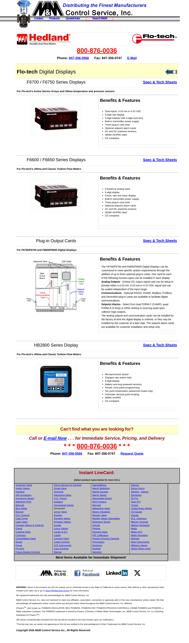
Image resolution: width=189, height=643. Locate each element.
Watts (146, 536)
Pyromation (111, 549)
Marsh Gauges (113, 499)
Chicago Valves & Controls (43, 532)
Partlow (109, 536)
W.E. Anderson (151, 526)
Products (54, 18)
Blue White (35, 516)
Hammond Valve (76, 502)
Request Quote (138, 461)
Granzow (72, 499)
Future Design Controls (41, 559)
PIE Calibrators (113, 543)
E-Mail (139, 58)
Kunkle (71, 532)
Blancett (33, 512)
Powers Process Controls (118, 546)
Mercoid (109, 512)
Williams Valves (151, 553)
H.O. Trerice (73, 506)
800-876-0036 (104, 50)
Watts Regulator (151, 543)
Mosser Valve (112, 522)
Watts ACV (149, 539)
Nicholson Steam (114, 529)
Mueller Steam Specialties (119, 526)
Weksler (147, 546)
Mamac (71, 559)
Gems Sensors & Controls (81, 492)
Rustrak (109, 556)
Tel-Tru (147, 506)
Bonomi (33, 519)
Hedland (71, 509)
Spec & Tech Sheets (160, 82)
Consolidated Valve (39, 546)
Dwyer (32, 549)
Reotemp (110, 553)
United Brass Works (153, 516)
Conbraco (34, 543)
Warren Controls (152, 529)
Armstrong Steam (38, 506)
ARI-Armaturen (37, 502)
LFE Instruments (76, 553)
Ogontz (109, 532)
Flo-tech (33, 556)
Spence (147, 492)
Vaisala (147, 522)
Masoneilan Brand (114, 506)
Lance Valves (74, 536)
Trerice (147, 512)
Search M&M (99, 18)
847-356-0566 (86, 58)
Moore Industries (114, 519)
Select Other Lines (153, 556)
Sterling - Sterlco (152, 499)
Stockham (148, 502)
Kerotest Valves (75, 526)
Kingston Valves (75, 529)
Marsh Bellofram (114, 496)
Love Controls (74, 556)
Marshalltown (112, 492)
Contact (38, 18)
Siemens (109, 559)
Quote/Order (73, 18)
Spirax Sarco (150, 496)
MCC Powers (112, 509)
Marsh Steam (112, 502)
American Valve (37, 492)
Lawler (70, 543)
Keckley (71, 522)
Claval (32, 536)
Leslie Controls (75, 549)
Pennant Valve (113, 539)
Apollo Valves (36, 496)
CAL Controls (36, 522)
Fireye (32, 553)
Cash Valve (35, 529)
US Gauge (148, 519)
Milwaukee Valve (114, 516)
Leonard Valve (74, 546)
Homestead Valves (77, 512)
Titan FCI (148, 509)
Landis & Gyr (74, 539)
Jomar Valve (73, 519)
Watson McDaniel (152, 532)
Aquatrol (33, 499)
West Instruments (152, 549)
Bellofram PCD (37, 509)
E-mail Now (62, 445)
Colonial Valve (36, 539)
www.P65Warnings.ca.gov (77, 598)
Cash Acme (35, 526)
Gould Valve (73, 496)
